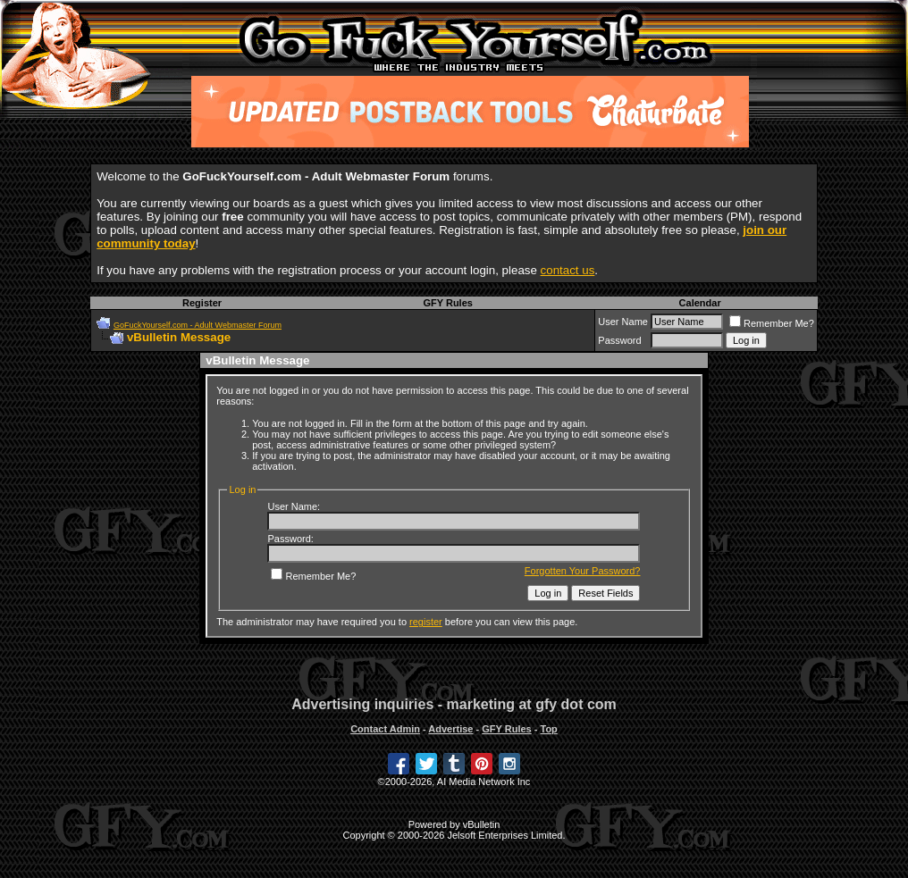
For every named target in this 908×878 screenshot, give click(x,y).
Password (619, 340)
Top (548, 728)
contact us (568, 270)
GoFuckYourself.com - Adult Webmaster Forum (198, 325)
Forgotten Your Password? (583, 570)
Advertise (450, 728)
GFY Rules (447, 302)
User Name (623, 321)
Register (202, 302)
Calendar (700, 302)
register (425, 621)
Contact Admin (385, 728)
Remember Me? (771, 323)
